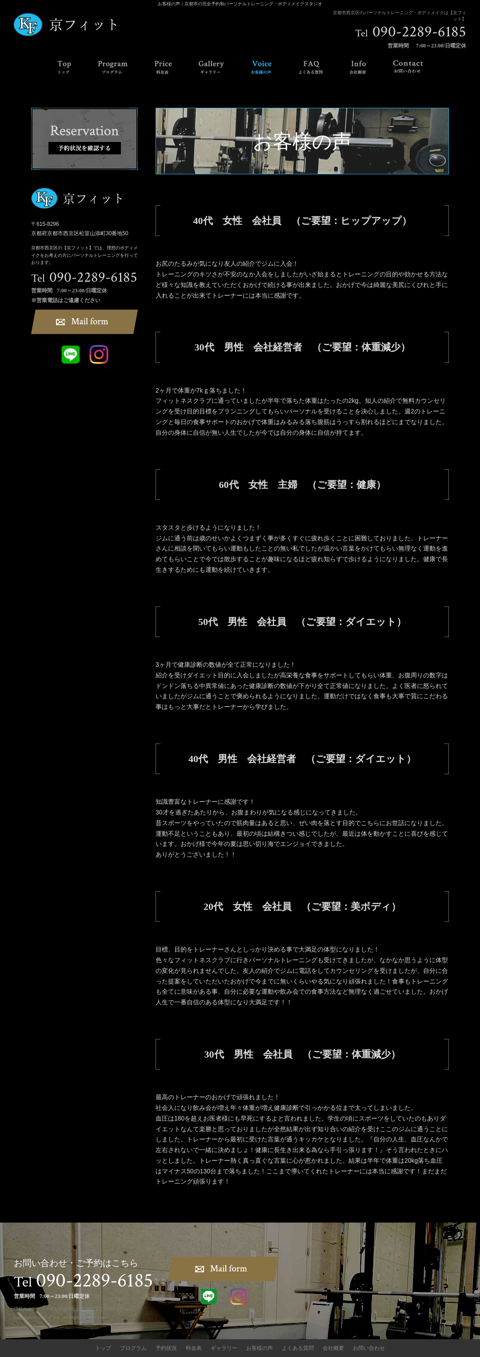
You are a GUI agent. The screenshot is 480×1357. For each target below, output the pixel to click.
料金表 (194, 1348)
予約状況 (166, 1348)
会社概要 (333, 1348)
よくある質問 (298, 1348)
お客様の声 (259, 1348)
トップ (103, 1348)
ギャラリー (224, 1348)
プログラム (133, 1348)
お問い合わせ (369, 1348)
